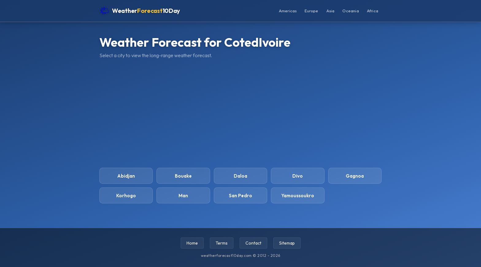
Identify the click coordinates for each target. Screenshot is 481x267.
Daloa (240, 176)
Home (192, 243)
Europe (311, 10)
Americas (288, 10)
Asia (330, 10)
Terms (222, 243)
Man (183, 195)
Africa (372, 10)
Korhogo (126, 195)
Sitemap (287, 243)
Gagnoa (355, 176)
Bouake (183, 176)
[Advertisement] (240, 112)
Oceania (350, 10)
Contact (253, 243)
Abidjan (126, 176)
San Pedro (240, 195)
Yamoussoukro (297, 195)
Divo (297, 176)
